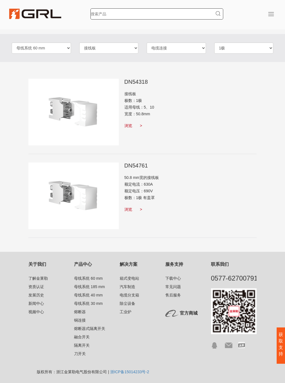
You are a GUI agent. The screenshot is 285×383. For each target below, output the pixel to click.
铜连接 (80, 320)
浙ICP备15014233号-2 (129, 372)
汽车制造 (127, 286)
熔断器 (80, 312)
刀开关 (80, 353)
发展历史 (36, 295)
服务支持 (174, 264)
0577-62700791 (234, 278)
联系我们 (220, 264)
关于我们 (37, 264)
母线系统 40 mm (88, 295)
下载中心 (173, 278)
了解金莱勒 (38, 278)
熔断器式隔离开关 (89, 328)
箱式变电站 (129, 278)
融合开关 (82, 337)
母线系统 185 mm (89, 286)
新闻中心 (36, 303)
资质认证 (36, 286)
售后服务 (173, 295)
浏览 (133, 125)
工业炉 (125, 312)
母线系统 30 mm (88, 303)
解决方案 (128, 264)
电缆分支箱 (129, 295)
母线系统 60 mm (88, 278)
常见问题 (173, 286)
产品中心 (83, 264)
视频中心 (36, 312)
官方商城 (189, 313)
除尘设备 (127, 303)
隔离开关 (82, 345)
